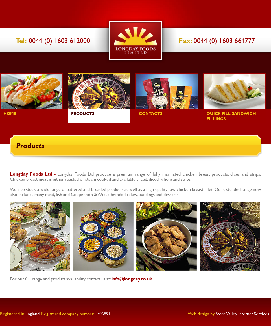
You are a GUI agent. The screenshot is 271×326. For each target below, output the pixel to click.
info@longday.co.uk (132, 278)
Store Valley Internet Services (242, 313)
